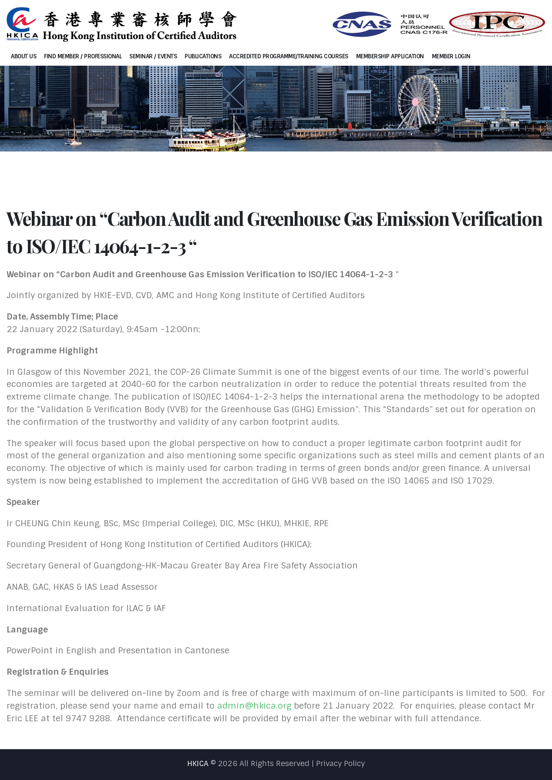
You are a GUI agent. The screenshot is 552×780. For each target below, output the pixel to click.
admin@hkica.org (254, 705)
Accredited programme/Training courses (288, 56)
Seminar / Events (153, 56)
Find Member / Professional (82, 56)
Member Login (451, 56)
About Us (23, 56)
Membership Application (390, 56)
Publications (203, 56)
